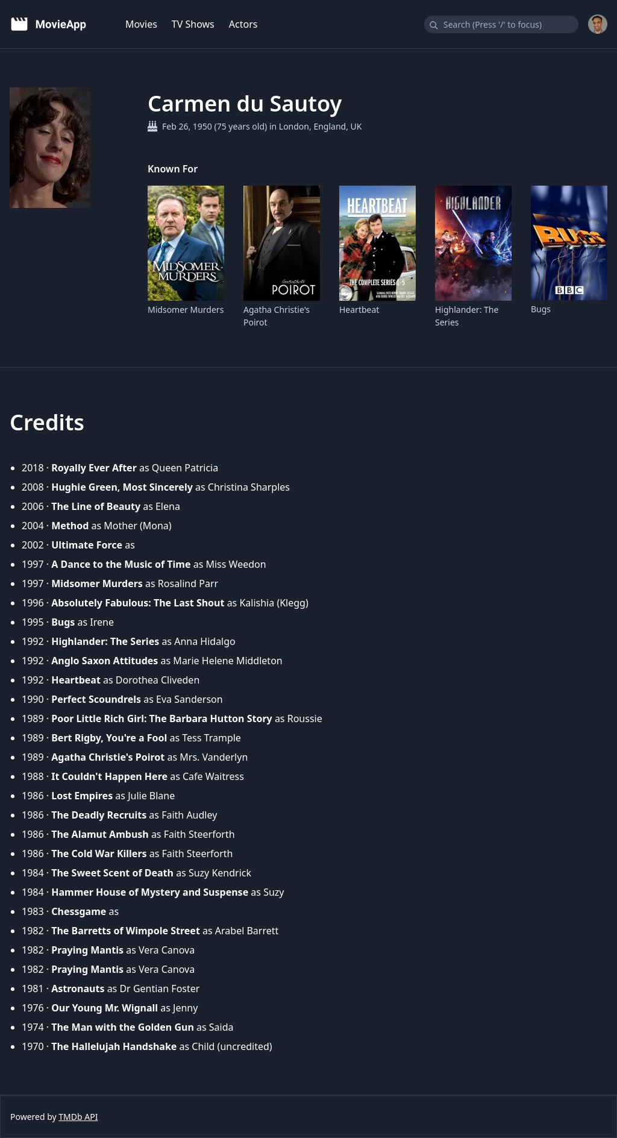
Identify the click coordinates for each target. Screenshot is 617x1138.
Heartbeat (359, 309)
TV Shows (193, 24)
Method (70, 525)
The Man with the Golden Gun (122, 1027)
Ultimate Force (86, 545)
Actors (243, 24)
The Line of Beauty (95, 506)
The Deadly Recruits (98, 815)
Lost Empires (82, 795)
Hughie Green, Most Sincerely (122, 487)
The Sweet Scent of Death (112, 872)
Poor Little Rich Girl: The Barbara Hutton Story (161, 718)
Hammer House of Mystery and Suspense (149, 892)
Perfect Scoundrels (96, 699)
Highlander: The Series (466, 316)
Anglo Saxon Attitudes (104, 660)
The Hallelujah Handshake (114, 1046)
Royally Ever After (94, 467)
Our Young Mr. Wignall (104, 1007)
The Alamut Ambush (100, 834)
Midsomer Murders (186, 309)
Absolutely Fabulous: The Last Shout (137, 602)
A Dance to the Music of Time (120, 564)
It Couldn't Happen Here (109, 776)
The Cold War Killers (98, 853)
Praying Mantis (87, 950)
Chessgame (78, 911)
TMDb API (78, 1116)
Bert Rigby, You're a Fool (109, 737)
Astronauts (77, 988)
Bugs (541, 309)
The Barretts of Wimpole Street (125, 930)
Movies (141, 24)
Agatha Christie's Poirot (276, 316)
